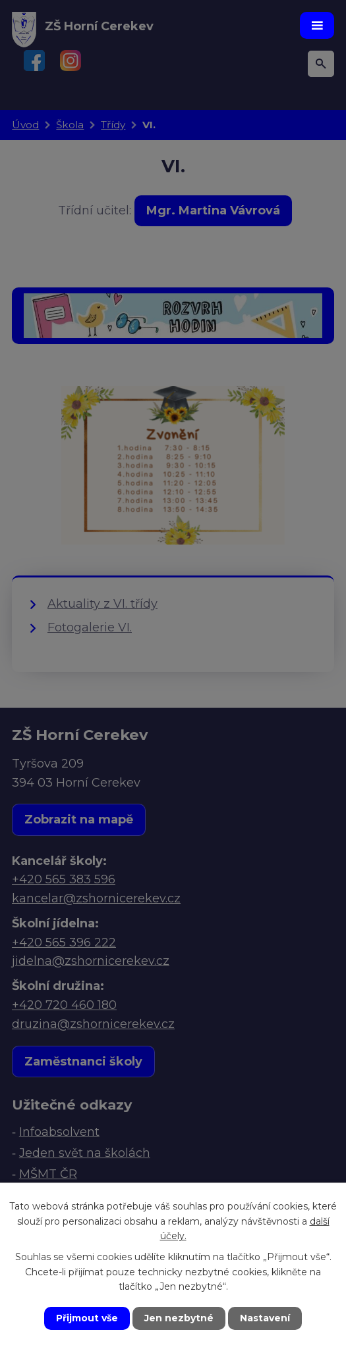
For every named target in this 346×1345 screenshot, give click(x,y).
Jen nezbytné (179, 1318)
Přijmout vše (87, 1318)
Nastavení (265, 1318)
